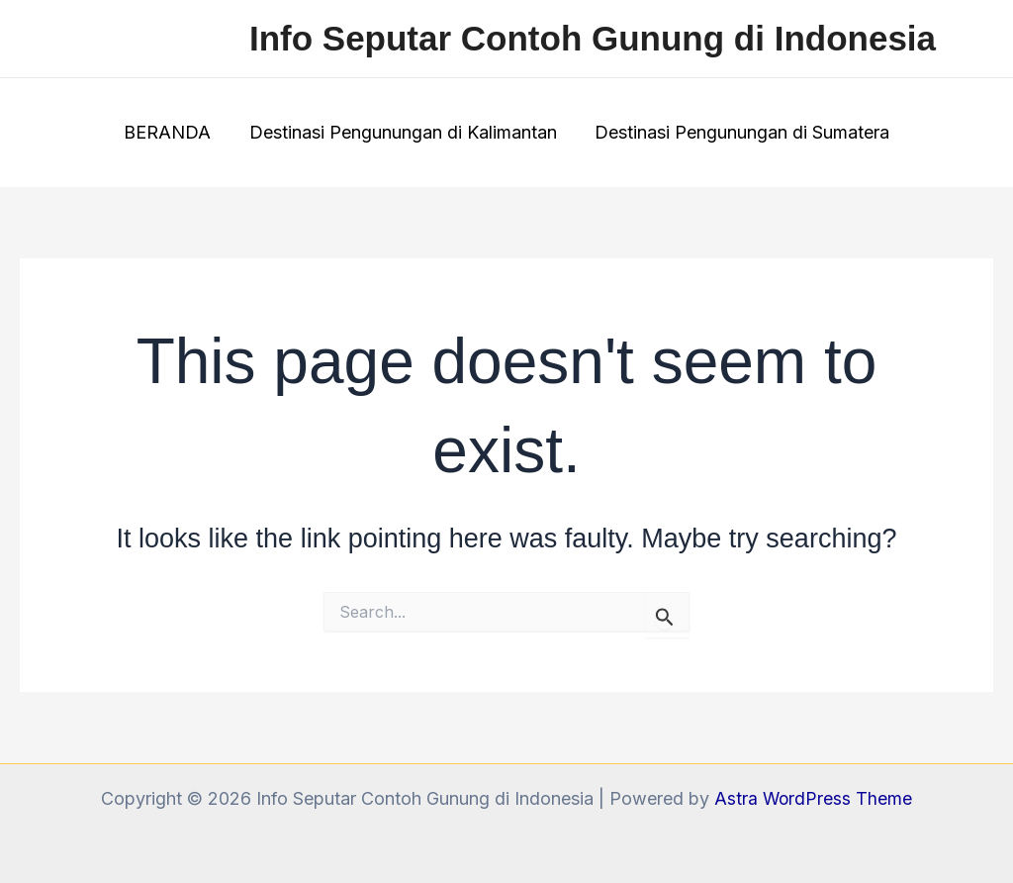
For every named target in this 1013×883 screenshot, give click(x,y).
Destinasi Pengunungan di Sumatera (740, 132)
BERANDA (170, 132)
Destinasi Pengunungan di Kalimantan (403, 132)
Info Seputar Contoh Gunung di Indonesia (592, 38)
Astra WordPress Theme (813, 798)
